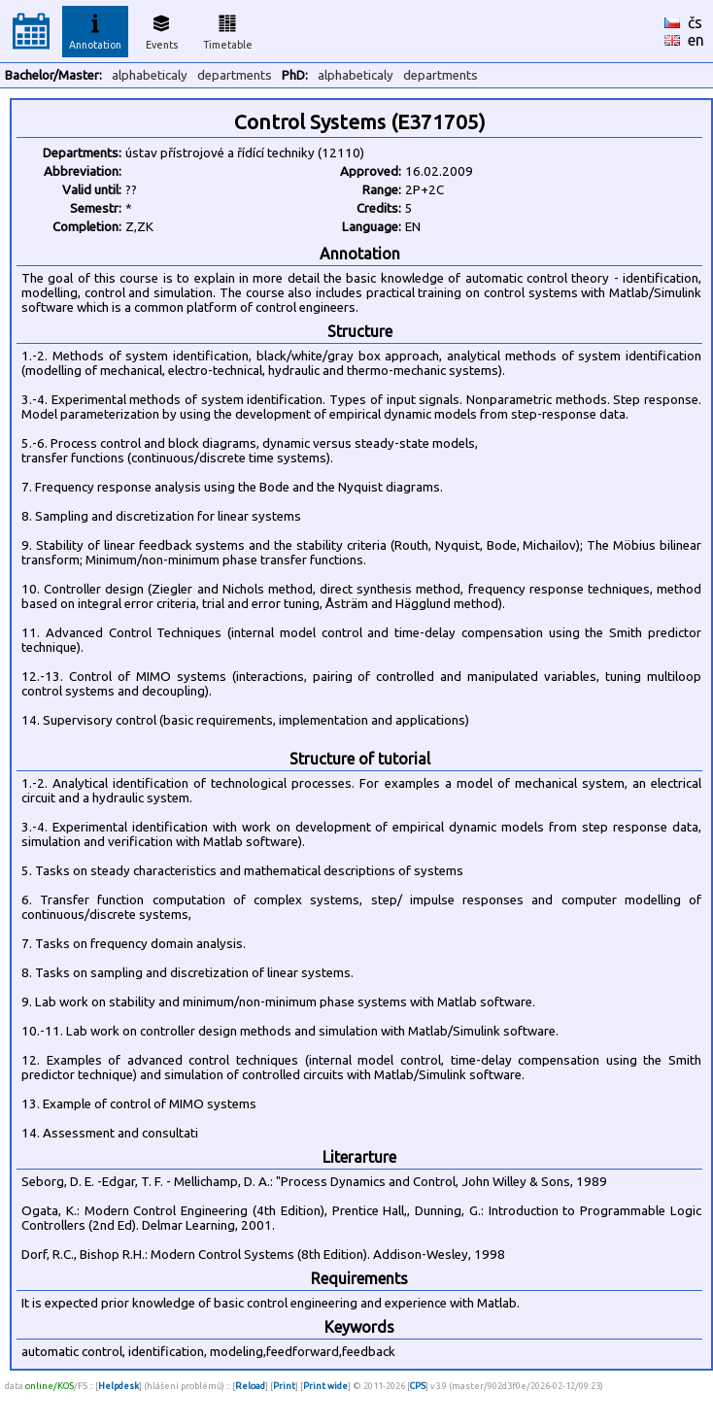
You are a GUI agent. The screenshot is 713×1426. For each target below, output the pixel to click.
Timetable (228, 29)
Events (162, 29)
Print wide (325, 1385)
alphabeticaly (149, 75)
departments (234, 75)
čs (695, 22)
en (696, 40)
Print (284, 1385)
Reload (250, 1385)
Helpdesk (118, 1385)
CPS (417, 1385)
